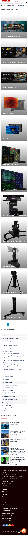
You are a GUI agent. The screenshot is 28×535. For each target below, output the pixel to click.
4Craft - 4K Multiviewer (9, 88)
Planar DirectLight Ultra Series (11, 190)
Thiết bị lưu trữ (6, 379)
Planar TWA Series (8, 113)
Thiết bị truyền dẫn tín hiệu (9, 393)
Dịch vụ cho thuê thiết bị (8, 408)
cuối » (19, 324)
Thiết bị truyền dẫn (7, 351)
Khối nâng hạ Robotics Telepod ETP (13, 292)
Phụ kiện (4, 410)
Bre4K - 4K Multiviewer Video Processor (14, 62)
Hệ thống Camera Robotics (10, 345)
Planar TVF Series (8, 139)
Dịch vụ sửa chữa (6, 405)
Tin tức (4, 499)
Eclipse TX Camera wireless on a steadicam (18, 440)
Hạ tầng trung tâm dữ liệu (8, 396)
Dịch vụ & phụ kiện (7, 402)
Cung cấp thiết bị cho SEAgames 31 (15, 423)
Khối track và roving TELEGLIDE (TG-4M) (14, 215)
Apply (13, 1)
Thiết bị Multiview (7, 348)
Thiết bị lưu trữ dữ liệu (7, 387)
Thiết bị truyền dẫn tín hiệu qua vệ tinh (13, 353)
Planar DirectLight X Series (10, 164)
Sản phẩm (4, 496)
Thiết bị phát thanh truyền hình (10, 5)
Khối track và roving (8, 266)
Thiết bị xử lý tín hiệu (7, 374)
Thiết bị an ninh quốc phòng (9, 399)
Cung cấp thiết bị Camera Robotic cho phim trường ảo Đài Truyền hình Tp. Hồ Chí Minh (17, 460)
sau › (14, 324)
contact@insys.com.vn (11, 484)
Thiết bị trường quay (22, 5)
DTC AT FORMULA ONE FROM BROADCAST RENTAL (18, 431)
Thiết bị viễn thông (7, 382)
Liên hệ (4, 502)
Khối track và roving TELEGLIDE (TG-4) (14, 241)
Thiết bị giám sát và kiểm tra (9, 385)
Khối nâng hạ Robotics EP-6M (11, 318)
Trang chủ (4, 489)
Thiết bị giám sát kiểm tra (8, 376)
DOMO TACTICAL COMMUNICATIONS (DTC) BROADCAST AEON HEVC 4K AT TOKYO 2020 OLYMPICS (17, 450)
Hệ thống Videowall (8, 343)
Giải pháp (4, 335)
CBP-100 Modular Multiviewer (11, 36)
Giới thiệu (4, 491)
